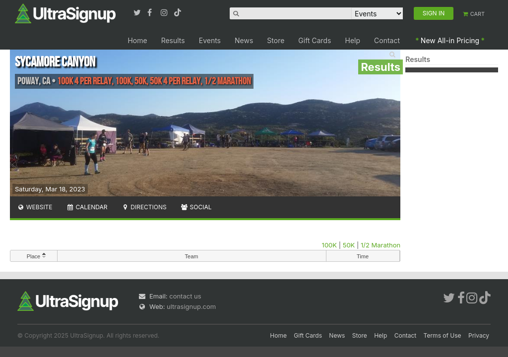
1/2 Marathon (380, 245)
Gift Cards (314, 40)
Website (35, 207)
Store (275, 40)
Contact (387, 40)
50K (349, 245)
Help (353, 40)
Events (210, 40)
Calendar (87, 207)
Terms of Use (442, 335)
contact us (185, 296)
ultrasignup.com (191, 306)
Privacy (478, 335)
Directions (143, 207)
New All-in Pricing (450, 40)
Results (173, 40)
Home (137, 40)
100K (329, 245)
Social (196, 207)
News (244, 40)
